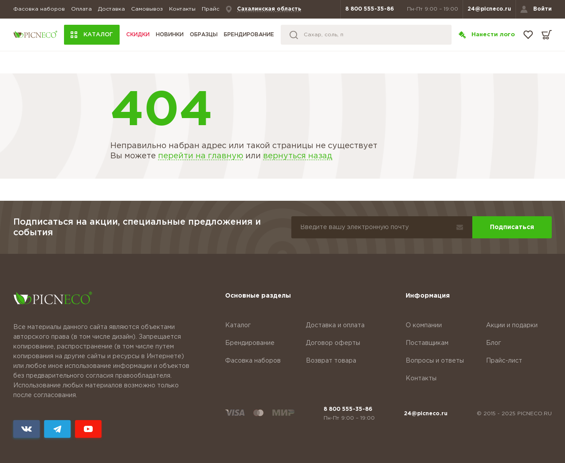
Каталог (238, 325)
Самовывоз (147, 9)
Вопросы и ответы (435, 361)
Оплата (81, 9)
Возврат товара (331, 361)
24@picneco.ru (489, 9)
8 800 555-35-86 (369, 9)
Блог (493, 343)
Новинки (170, 34)
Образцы (204, 34)
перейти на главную (200, 156)
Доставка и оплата (335, 325)
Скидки (138, 34)
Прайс (210, 9)
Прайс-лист (504, 361)
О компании (424, 325)
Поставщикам (427, 343)
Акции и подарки (512, 325)
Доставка (111, 9)
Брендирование (249, 34)
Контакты (182, 9)
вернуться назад (297, 156)
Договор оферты (333, 343)
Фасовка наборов (39, 9)
